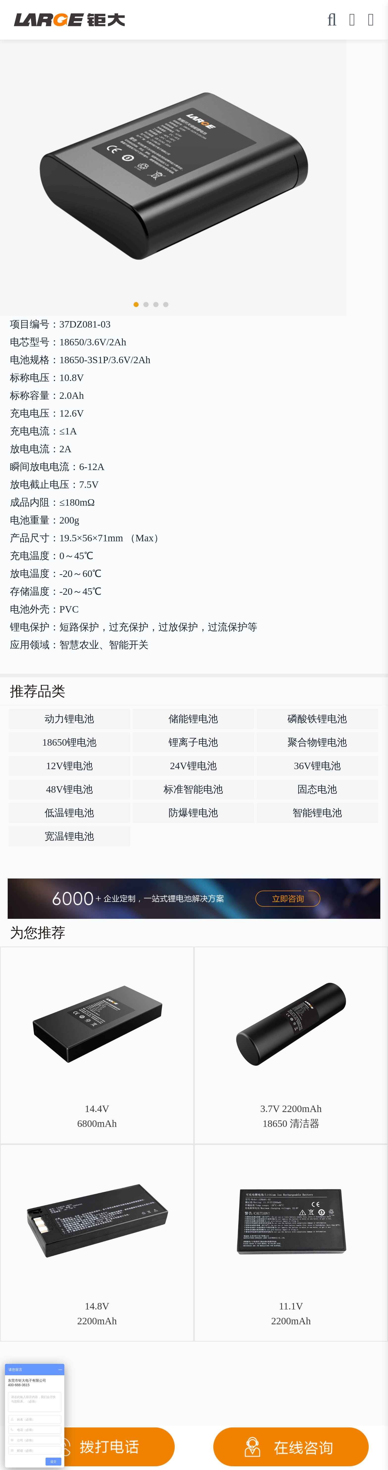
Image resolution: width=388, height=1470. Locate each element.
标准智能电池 (193, 789)
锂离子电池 (193, 742)
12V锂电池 (69, 765)
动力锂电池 (69, 718)
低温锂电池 (69, 812)
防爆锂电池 (193, 812)
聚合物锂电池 (317, 742)
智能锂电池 (317, 812)
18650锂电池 (69, 742)
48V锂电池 (69, 789)
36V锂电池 (317, 765)
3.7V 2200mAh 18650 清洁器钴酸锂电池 (291, 1123)
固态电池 (317, 789)
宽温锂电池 (69, 836)
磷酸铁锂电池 (317, 718)
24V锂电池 (193, 765)
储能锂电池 (193, 718)
